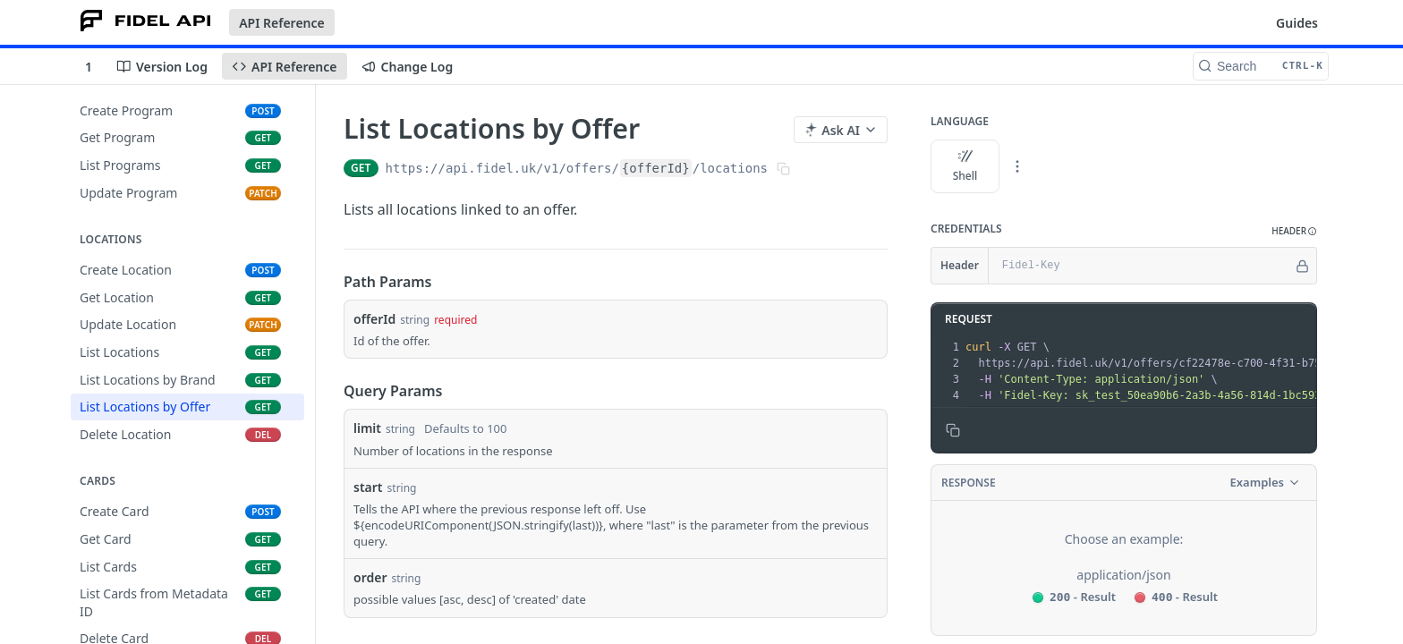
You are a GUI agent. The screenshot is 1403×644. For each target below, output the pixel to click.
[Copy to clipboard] (952, 430)
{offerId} (656, 168)
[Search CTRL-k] (1261, 66)
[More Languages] (1017, 166)
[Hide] (1302, 266)
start (368, 487)
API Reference (282, 22)
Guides (1297, 22)
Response (968, 482)
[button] (1294, 231)
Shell (965, 166)
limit (367, 427)
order (370, 577)
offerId (374, 318)
